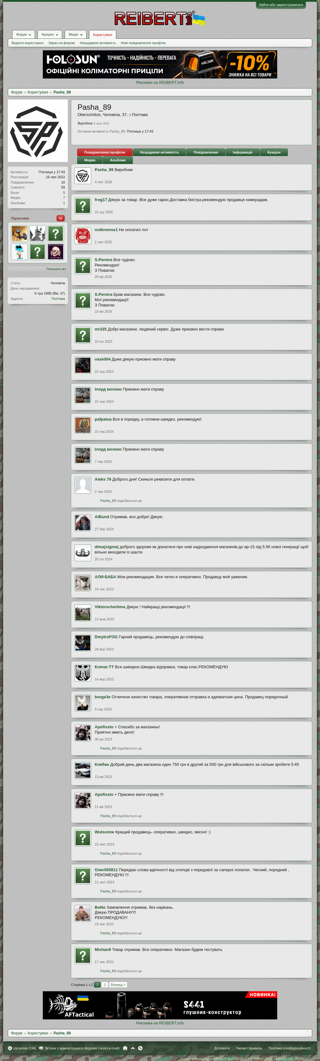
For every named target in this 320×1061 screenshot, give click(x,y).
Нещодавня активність (98, 43)
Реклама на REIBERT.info (160, 82)
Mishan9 (103, 949)
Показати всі (56, 269)
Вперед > (118, 985)
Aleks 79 (103, 479)
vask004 (103, 359)
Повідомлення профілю (104, 152)
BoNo (100, 907)
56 (60, 218)
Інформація (242, 152)
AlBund (102, 516)
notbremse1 (106, 229)
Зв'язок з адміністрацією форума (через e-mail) (82, 1048)
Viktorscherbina (110, 606)
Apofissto (104, 727)
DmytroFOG (106, 636)
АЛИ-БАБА (105, 576)
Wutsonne (104, 832)
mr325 (101, 329)
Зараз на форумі (61, 43)
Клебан (102, 764)
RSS (140, 1048)
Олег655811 (106, 869)
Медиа (89, 160)
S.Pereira (103, 259)
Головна (125, 1048)
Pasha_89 (104, 169)
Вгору (133, 1048)
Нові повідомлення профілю (143, 43)
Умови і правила (249, 1048)
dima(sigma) (107, 546)
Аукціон (274, 152)
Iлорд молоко (108, 389)
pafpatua (103, 419)
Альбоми (118, 160)
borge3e (103, 697)
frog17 (101, 199)
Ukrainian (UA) (24, 1048)
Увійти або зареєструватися (281, 5)
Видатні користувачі (27, 43)
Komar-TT (104, 666)
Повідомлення (205, 152)
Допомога (222, 1048)
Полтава (58, 299)
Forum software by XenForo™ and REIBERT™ (246, 1059)
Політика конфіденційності (289, 1048)
